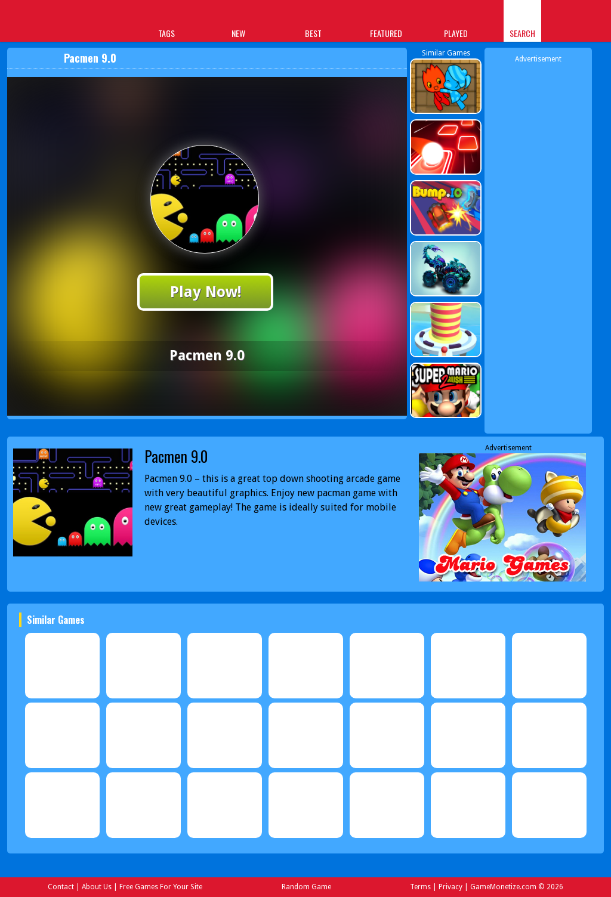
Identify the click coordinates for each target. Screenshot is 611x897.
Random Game (306, 887)
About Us (97, 887)
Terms (420, 887)
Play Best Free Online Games (55, 22)
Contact (61, 887)
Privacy (450, 887)
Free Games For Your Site (160, 887)
